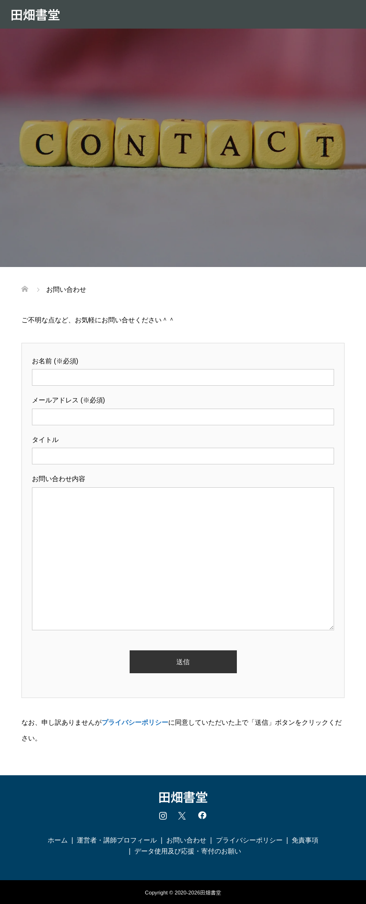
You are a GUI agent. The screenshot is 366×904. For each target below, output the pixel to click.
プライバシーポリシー (249, 840)
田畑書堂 (35, 14)
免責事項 (305, 840)
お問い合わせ (186, 840)
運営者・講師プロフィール (117, 840)
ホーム (58, 840)
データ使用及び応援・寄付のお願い (187, 851)
